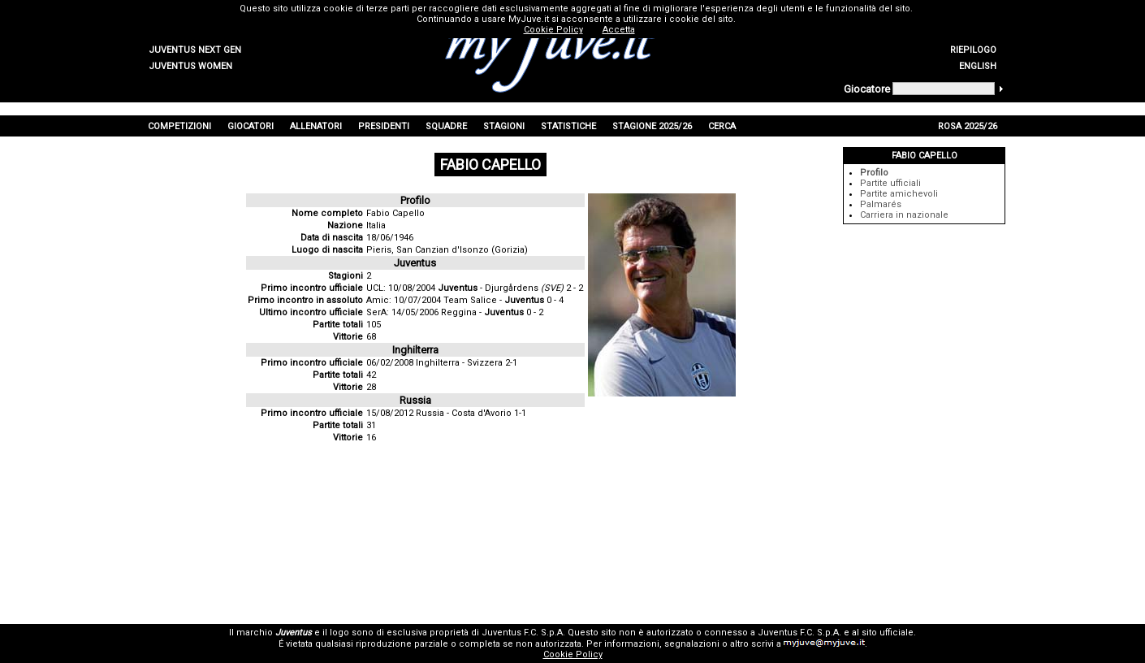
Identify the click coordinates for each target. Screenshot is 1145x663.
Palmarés (880, 204)
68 (371, 337)
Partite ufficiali (890, 183)
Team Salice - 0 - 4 (503, 300)
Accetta (619, 29)
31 (371, 425)
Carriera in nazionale (904, 215)
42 (371, 375)
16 (371, 437)
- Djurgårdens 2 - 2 (510, 288)
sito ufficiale (888, 632)
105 (373, 324)
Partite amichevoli (899, 193)
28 (371, 387)
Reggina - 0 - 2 (492, 312)
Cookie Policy (573, 654)
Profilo (874, 172)
